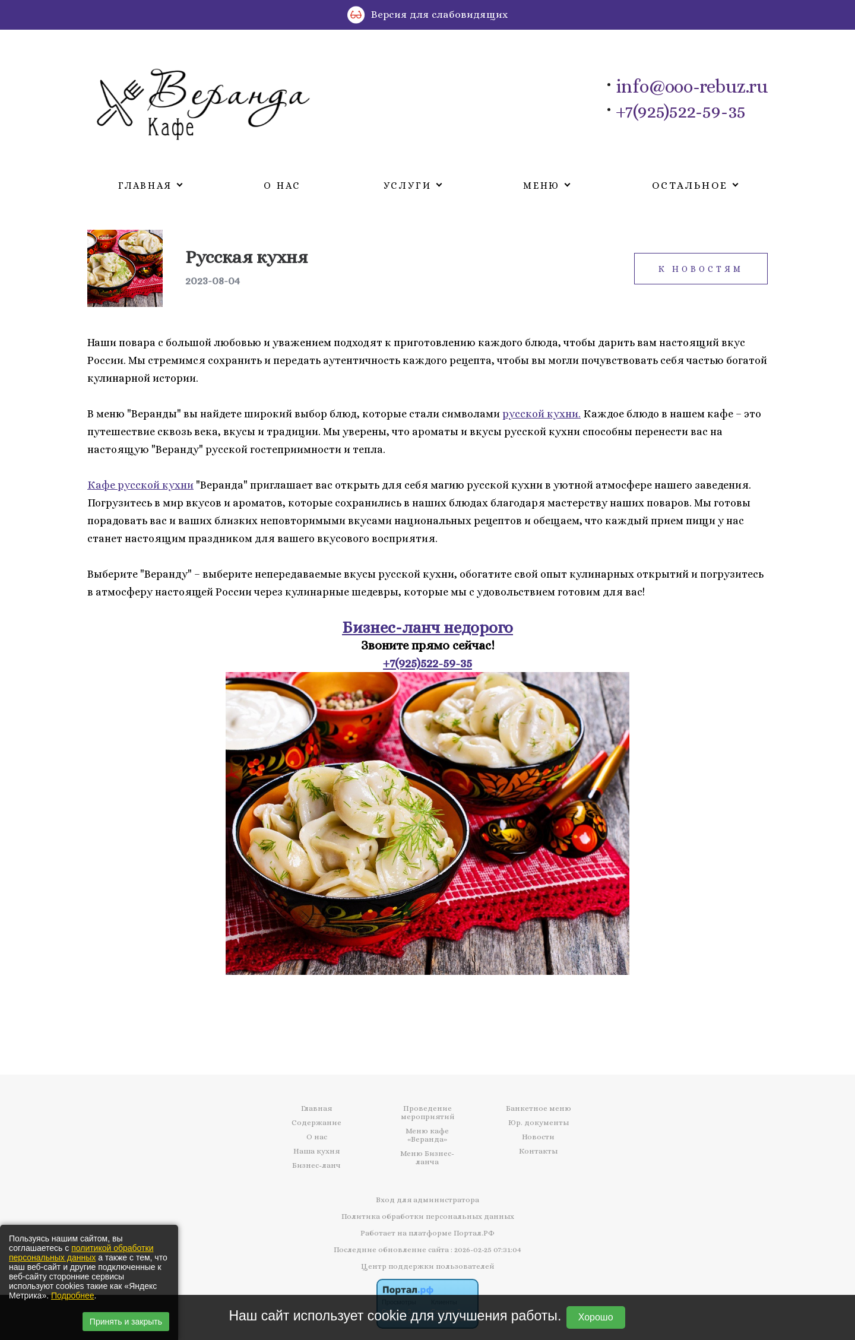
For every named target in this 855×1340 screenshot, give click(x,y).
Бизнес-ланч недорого (427, 627)
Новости (538, 1137)
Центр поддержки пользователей (427, 1266)
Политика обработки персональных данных (427, 1216)
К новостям (700, 269)
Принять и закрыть (126, 1321)
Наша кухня (316, 1151)
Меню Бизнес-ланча (427, 1157)
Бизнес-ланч (316, 1165)
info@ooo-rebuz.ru (692, 86)
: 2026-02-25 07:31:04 (486, 1249)
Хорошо (595, 1317)
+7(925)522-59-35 (681, 111)
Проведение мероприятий (427, 1112)
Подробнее (72, 1295)
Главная (316, 1108)
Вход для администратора (427, 1199)
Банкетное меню (538, 1108)
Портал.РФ (474, 1232)
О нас (282, 185)
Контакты (538, 1151)
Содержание (316, 1123)
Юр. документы (538, 1123)
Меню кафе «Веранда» (427, 1135)
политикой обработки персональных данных (81, 1252)
